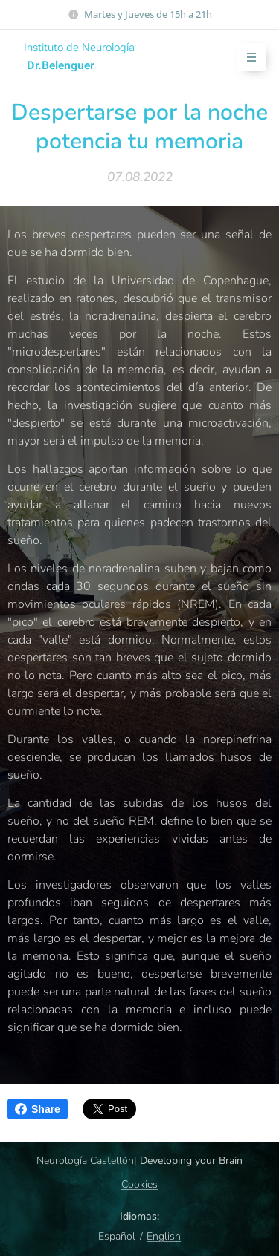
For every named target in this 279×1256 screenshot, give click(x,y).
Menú (246, 57)
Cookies (139, 1184)
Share (37, 1109)
